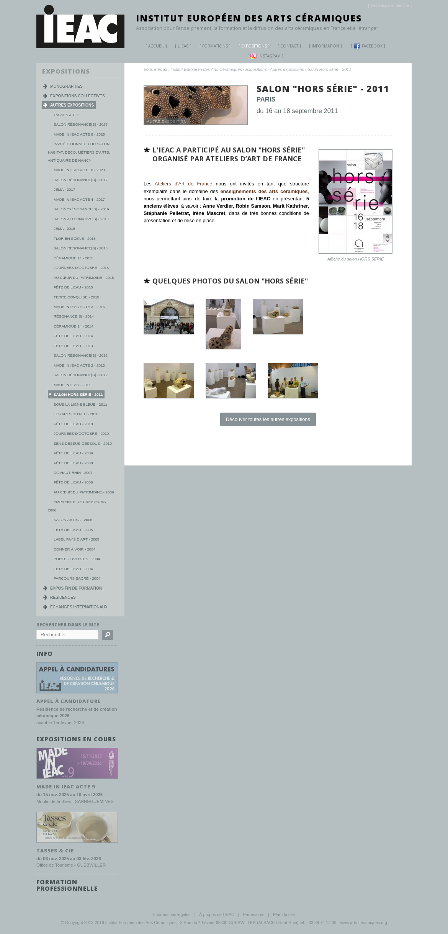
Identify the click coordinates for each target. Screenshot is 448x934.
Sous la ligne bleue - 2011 (80, 404)
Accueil (156, 46)
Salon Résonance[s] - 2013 (81, 355)
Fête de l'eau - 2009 (73, 453)
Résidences (63, 597)
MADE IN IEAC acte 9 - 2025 (79, 134)
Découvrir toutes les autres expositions (268, 419)
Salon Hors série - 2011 (329, 69)
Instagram (265, 56)
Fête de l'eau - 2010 (73, 424)
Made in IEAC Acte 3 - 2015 (79, 307)
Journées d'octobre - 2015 (81, 267)
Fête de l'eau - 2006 (73, 482)
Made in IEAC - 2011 (72, 385)
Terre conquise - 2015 (76, 297)
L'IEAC (180, 47)
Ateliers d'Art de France (183, 184)
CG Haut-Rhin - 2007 (73, 472)
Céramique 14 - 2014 (73, 326)
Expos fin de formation (76, 588)
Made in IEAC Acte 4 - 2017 (79, 199)
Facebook (368, 46)
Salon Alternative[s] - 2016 (81, 219)
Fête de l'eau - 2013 (73, 346)
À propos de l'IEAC (216, 914)
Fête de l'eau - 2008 (73, 463)
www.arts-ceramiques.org (363, 922)
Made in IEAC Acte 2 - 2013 (79, 365)
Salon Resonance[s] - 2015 (81, 248)
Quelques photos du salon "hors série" (230, 280)
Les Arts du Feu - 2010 (76, 414)
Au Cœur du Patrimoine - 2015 (84, 277)
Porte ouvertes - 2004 (77, 559)
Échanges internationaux (79, 607)
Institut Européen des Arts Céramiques (249, 18)
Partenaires (254, 914)
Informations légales (171, 914)
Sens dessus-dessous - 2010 (83, 443)
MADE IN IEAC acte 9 (65, 786)
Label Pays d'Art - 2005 (76, 539)
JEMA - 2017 (64, 189)
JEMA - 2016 (64, 228)
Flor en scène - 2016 (75, 238)
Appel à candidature (68, 700)
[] (390, 5)
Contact (289, 46)
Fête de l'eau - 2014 (73, 336)
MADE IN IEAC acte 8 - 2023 (79, 170)
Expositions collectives (77, 96)
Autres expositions (287, 69)
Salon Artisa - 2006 (73, 520)
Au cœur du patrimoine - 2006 (84, 492)
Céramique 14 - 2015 (73, 258)
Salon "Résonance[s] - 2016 (81, 209)
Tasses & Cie (66, 115)
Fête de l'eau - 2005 (73, 530)
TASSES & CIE (55, 850)
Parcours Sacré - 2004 (77, 578)
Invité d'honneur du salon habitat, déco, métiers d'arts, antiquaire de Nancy (79, 152)
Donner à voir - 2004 (74, 549)
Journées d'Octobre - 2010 (81, 433)
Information (325, 46)
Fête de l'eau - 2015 (73, 287)
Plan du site (284, 914)
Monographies (66, 86)
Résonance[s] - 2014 (74, 316)
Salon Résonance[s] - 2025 (81, 124)
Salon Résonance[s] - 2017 (81, 180)
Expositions (251, 47)
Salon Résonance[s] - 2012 (81, 375)
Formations (212, 47)
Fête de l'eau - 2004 (73, 569)
